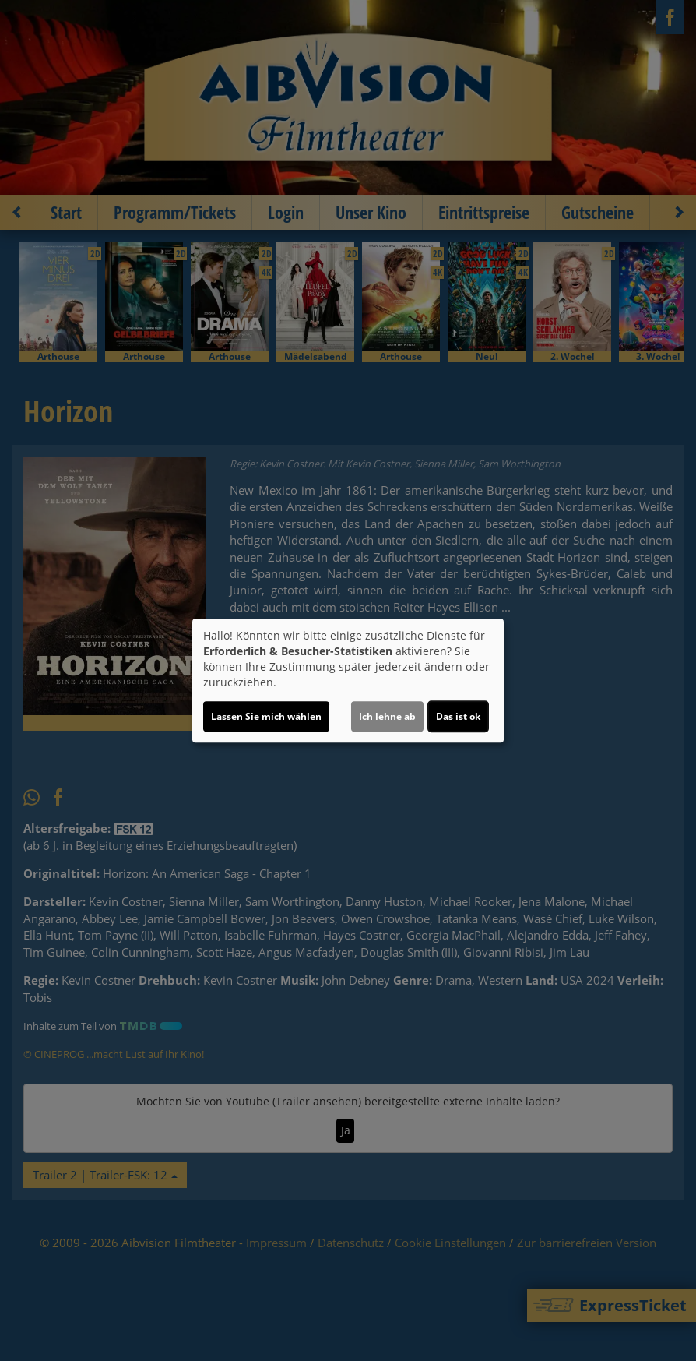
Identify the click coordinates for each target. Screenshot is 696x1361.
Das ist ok (458, 716)
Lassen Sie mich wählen (266, 716)
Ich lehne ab (387, 716)
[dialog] (348, 681)
